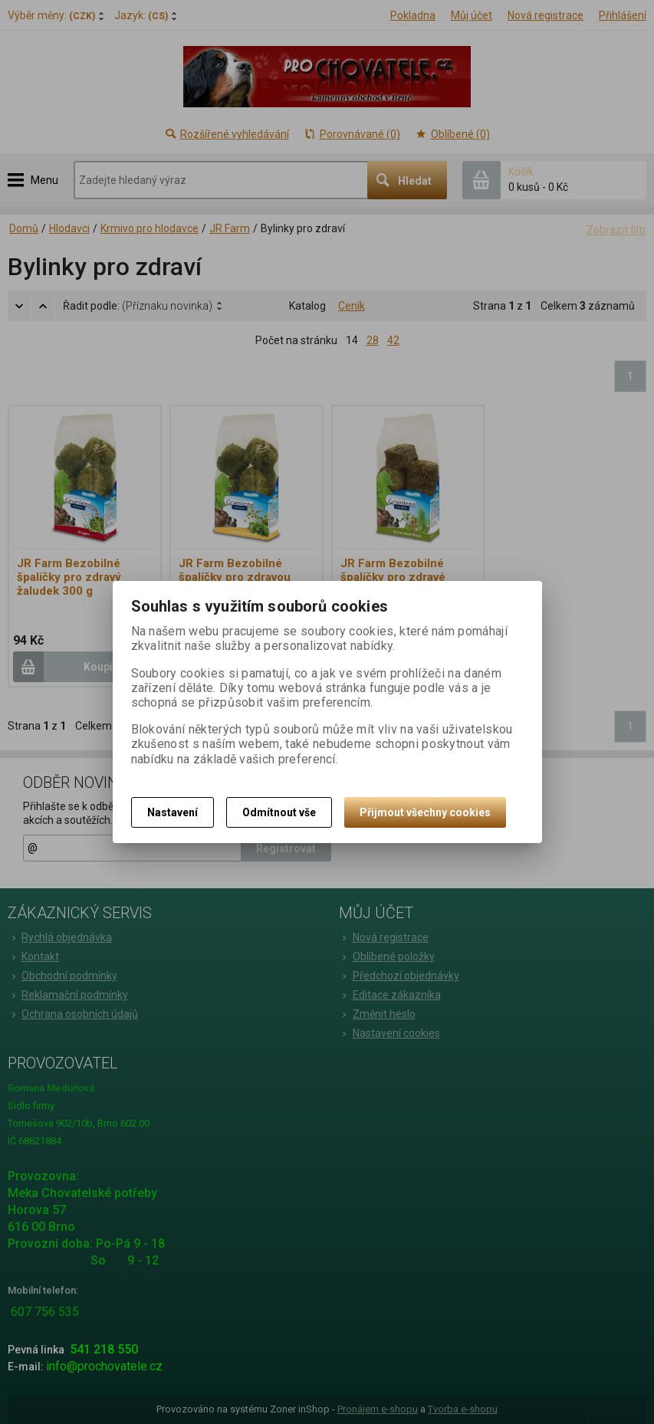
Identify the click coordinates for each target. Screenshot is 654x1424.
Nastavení (172, 812)
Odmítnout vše (279, 812)
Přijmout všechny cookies (425, 812)
